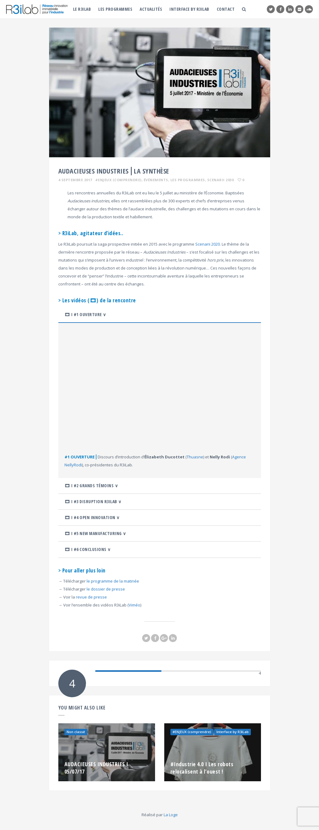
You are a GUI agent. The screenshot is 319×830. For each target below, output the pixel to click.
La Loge (171, 814)
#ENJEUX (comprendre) (118, 180)
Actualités (151, 9)
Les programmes (115, 9)
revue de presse (91, 597)
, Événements (155, 180)
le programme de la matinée (113, 581)
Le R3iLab (82, 9)
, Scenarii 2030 (219, 180)
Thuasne (195, 457)
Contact (226, 9)
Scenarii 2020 (207, 244)
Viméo (134, 605)
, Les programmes (186, 180)
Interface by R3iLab (189, 9)
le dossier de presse (106, 589)
